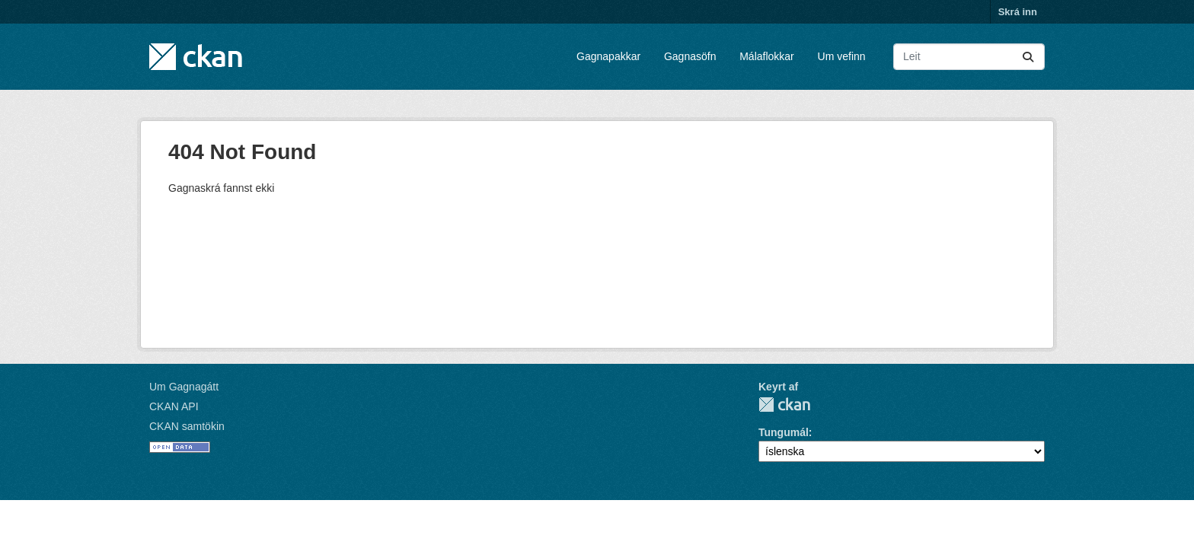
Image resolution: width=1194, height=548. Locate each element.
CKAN (784, 405)
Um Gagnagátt (184, 387)
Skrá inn (1017, 12)
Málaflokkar (766, 56)
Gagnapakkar (608, 56)
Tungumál (783, 432)
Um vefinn (842, 56)
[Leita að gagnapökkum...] (969, 56)
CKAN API (174, 406)
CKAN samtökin (187, 426)
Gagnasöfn (690, 56)
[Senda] (1028, 56)
